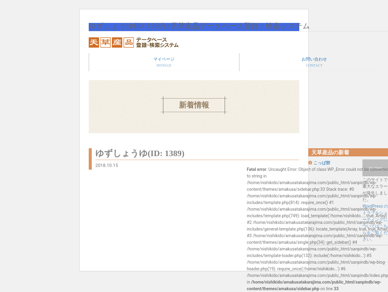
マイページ (164, 63)
